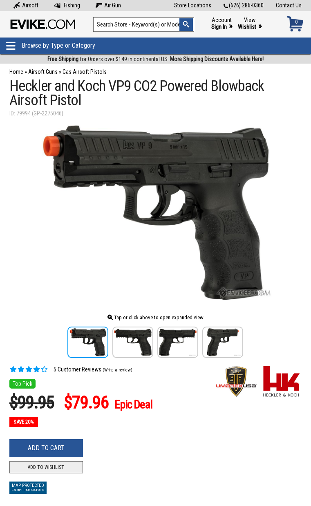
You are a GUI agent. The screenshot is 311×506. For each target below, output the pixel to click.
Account (221, 24)
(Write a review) (117, 370)
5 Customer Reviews (55, 369)
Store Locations (192, 5)
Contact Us (289, 5)
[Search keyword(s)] (143, 24)
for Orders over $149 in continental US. (155, 59)
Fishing (67, 5)
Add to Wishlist (46, 467)
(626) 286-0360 (244, 5)
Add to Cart (46, 448)
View (250, 24)
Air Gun (108, 5)
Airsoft (25, 5)
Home (16, 71)
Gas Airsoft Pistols (85, 71)
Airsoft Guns (43, 71)
